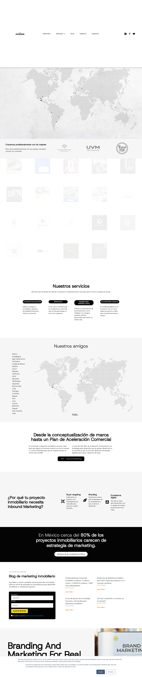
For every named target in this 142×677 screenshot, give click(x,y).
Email (13, 601)
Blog (72, 34)
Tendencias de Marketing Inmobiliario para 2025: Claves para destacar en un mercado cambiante (111, 580)
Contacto (95, 34)
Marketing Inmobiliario (84, 303)
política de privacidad (34, 616)
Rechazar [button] (111, 672)
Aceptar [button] (100, 672)
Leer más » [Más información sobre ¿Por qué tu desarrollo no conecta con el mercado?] (101, 607)
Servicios (60, 34)
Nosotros (46, 34)
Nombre (14, 595)
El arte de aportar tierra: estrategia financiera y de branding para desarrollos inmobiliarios (77, 601)
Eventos (83, 34)
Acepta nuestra (27, 616)
